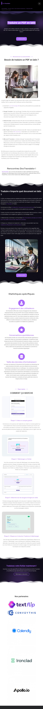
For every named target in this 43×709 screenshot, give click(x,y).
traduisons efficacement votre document (11, 224)
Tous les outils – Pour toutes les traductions (16, 8)
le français (9, 204)
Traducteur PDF (29, 8)
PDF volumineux (17, 131)
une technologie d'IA (14, 106)
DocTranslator (4, 8)
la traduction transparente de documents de (23, 207)
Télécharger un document (21, 574)
